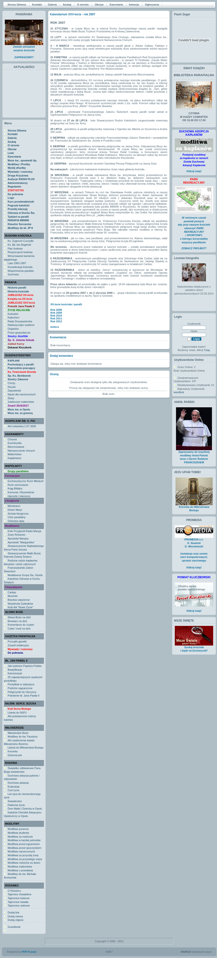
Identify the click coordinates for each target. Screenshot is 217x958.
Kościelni (13, 313)
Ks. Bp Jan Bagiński (19, 244)
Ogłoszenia (152, 4)
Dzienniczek (15, 755)
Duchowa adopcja (18, 782)
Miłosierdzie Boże (18, 732)
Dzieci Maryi (15, 509)
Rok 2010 (56, 315)
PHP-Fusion (29, 951)
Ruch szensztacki (18, 484)
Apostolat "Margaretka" (21, 542)
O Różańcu (14, 890)
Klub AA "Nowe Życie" (20, 607)
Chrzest (12, 439)
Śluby (11, 398)
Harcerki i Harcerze (19, 496)
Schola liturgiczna (18, 513)
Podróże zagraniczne (20, 688)
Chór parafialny (17, 517)
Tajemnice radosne (19, 905)
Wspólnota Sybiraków (20, 603)
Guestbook (14, 926)
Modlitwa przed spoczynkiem (24, 847)
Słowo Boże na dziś (19, 617)
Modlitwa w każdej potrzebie (24, 840)
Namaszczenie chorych (21, 450)
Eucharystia (14, 443)
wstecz (54, 326)
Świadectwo (15, 801)
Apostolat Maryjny (18, 538)
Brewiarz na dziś (17, 621)
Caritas (12, 592)
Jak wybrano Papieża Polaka (24, 665)
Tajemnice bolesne (18, 898)
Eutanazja (13, 786)
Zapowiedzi (14, 390)
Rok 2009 (56, 312)
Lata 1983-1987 (17, 263)
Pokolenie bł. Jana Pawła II (23, 695)
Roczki (12, 386)
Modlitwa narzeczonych (21, 851)
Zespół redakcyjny (18, 645)
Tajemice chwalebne (19, 894)
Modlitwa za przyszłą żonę (23, 855)
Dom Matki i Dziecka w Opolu (25, 808)
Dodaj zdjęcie (15, 919)
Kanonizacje (15, 673)
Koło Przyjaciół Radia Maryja (24, 531)
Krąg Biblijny (15, 488)
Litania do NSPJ (17, 712)
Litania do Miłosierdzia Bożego (25, 747)
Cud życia (13, 790)
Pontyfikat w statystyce (21, 684)
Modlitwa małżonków (20, 866)
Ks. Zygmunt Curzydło (21, 240)
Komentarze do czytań (21, 624)
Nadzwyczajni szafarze (21, 324)
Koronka (13, 751)
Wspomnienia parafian (21, 270)
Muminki (13, 596)
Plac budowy (15, 248)
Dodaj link (13, 912)
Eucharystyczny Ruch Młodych (26, 481)
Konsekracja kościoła (20, 267)
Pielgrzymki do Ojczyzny (22, 692)
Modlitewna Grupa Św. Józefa (25, 575)
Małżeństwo (15, 454)
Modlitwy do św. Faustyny (23, 736)
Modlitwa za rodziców (20, 836)
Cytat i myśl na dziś (19, 628)
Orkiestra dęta (16, 521)
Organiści (13, 328)
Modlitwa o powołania (20, 870)
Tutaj (207, 350)
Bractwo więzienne (19, 599)
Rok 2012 (56, 321)
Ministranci (14, 506)
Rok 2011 (56, 318)
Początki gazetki (17, 641)
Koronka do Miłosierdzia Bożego (194, 507)
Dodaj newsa (15, 916)
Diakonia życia (16, 805)
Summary (13, 274)
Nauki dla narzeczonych (22, 394)
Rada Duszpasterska (20, 321)
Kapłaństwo (14, 458)
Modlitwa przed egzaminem (24, 844)
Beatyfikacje (15, 669)
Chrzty (11, 383)
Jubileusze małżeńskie (21, 401)
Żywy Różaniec (17, 534)
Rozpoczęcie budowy (20, 252)
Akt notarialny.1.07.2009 (22, 426)
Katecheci (13, 317)
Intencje (134, 4)
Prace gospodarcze (19, 332)
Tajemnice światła (18, 902)
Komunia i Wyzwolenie (21, 492)
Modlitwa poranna (18, 829)
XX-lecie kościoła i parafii (66, 304)
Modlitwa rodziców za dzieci (24, 862)
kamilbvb (179, 392)
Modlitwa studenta (18, 832)
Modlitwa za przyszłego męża (25, 859)
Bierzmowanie (16, 446)
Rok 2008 (56, 309)
